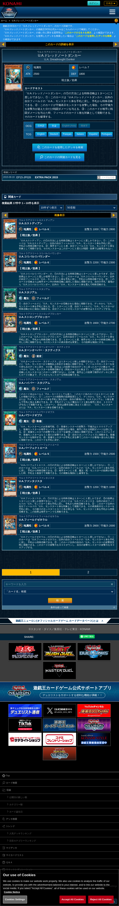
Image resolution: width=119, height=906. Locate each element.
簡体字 (84, 125)
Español (93, 134)
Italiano (80, 134)
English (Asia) (69, 125)
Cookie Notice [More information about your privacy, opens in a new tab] (12, 892)
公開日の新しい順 (18, 797)
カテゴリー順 (16, 804)
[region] (59, 887)
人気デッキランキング (20, 833)
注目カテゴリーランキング (22, 840)
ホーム (4, 20)
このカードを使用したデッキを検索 (94, 36)
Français (67, 134)
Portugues (107, 134)
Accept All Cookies (73, 899)
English (40, 134)
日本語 (41, 125)
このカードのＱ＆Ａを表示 (78, 32)
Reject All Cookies (101, 899)
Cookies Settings (15, 899)
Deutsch (54, 134)
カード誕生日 (16, 811)
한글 (54, 125)
